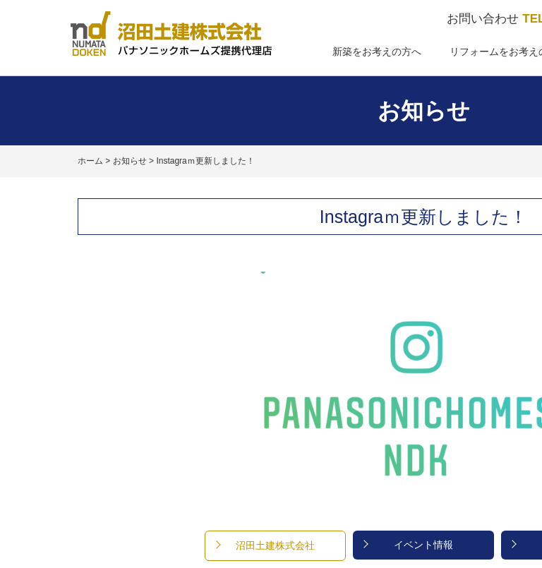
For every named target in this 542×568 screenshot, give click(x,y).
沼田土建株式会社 (275, 545)
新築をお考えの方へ (376, 51)
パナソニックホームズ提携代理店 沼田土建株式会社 (171, 33)
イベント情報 (423, 544)
